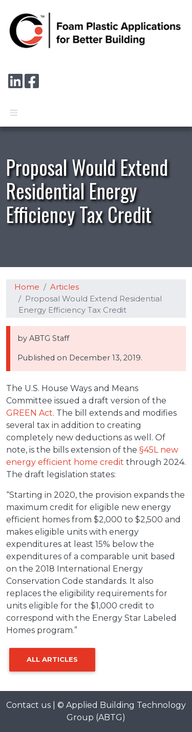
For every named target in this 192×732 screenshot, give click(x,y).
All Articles (52, 659)
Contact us (28, 705)
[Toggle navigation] (14, 113)
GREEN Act (29, 413)
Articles (64, 287)
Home (26, 287)
